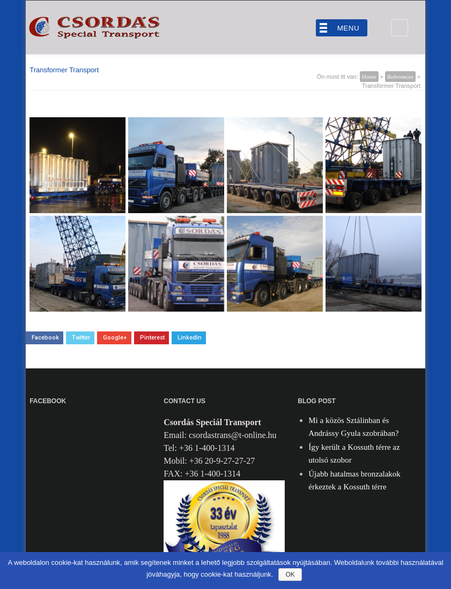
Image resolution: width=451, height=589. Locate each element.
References (400, 76)
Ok (289, 574)
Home (369, 76)
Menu (348, 28)
